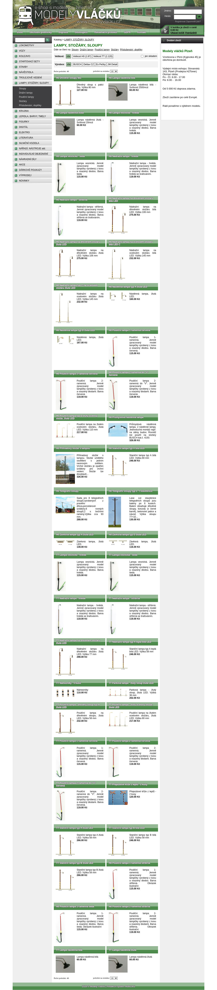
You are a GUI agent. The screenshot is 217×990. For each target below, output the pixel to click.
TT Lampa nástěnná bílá (69, 950)
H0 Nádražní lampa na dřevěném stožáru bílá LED (131, 199)
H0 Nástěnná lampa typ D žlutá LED (75, 330)
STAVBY (23, 67)
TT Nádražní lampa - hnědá (70, 598)
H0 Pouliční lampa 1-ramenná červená (129, 330)
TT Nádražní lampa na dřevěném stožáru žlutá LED (78, 641)
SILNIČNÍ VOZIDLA (29, 143)
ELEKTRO (24, 132)
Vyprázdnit (191, 32)
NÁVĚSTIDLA (26, 72)
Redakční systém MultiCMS (121, 986)
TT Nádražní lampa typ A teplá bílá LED (130, 641)
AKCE (22, 164)
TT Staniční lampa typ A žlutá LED (74, 828)
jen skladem (150, 56)
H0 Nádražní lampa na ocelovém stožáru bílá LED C (131, 243)
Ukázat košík (177, 32)
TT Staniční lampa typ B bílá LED (127, 828)
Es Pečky (101, 64)
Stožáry (23, 101)
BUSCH (77, 64)
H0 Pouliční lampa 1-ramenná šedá (75, 906)
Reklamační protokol (105, 32)
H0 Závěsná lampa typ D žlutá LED (127, 534)
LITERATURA (26, 137)
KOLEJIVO (24, 56)
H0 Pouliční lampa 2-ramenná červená (76, 373)
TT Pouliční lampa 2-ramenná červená (129, 741)
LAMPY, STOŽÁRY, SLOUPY (34, 83)
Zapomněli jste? (193, 21)
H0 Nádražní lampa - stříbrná (71, 199)
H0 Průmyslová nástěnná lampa (126, 417)
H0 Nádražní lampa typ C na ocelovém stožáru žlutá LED (77, 286)
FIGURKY (24, 121)
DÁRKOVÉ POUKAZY (30, 170)
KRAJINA (24, 111)
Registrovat (180, 21)
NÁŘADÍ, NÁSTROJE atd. (32, 148)
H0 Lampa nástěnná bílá (122, 77)
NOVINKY (24, 180)
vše (68, 56)
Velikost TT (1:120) (102, 56)
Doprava (63, 32)
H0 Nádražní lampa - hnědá (123, 156)
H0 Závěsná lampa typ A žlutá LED (74, 534)
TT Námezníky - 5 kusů (68, 683)
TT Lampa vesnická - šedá (123, 554)
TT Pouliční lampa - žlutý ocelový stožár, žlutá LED (131, 706)
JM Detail (112, 64)
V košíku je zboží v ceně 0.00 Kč (183, 30)
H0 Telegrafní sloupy (67, 491)
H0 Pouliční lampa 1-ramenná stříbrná (129, 863)
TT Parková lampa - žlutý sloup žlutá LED (131, 683)
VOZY (22, 50)
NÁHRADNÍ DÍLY (28, 159)
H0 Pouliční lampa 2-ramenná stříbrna (129, 906)
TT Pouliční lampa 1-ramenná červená (76, 741)
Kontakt (141, 32)
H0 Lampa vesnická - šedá (70, 156)
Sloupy (22, 88)
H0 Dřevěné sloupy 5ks (68, 77)
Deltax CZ (89, 64)
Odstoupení (81, 32)
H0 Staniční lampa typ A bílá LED (127, 448)
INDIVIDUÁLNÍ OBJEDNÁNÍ (33, 154)
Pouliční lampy (26, 97)
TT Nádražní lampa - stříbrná (124, 598)
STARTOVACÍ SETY (29, 61)
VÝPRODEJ (25, 175)
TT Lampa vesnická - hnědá (71, 554)
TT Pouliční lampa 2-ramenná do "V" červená (76, 784)
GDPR (127, 32)
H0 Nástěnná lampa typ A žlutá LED (128, 286)
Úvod (20, 32)
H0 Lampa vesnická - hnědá (124, 112)
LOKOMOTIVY (26, 45)
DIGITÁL (23, 127)
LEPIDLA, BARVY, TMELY (32, 116)
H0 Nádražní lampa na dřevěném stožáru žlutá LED (78, 243)
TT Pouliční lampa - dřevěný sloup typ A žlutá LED (78, 706)
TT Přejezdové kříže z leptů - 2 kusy (128, 784)
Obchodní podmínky (40, 32)
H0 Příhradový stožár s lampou (73, 448)
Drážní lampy (26, 92)
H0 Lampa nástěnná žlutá (70, 112)
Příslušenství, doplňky (30, 105)
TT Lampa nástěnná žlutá (122, 950)
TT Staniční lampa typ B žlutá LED (74, 863)
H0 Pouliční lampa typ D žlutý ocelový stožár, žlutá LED (76, 417)
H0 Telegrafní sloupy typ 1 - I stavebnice (130, 491)
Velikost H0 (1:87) (82, 56)
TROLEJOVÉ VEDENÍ (30, 77)
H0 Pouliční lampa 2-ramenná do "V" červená (129, 373)
